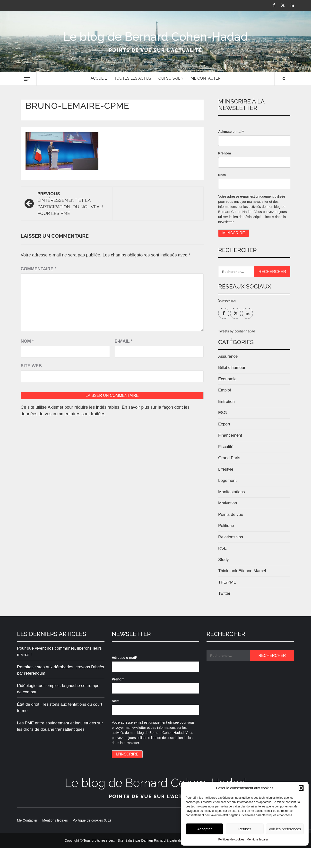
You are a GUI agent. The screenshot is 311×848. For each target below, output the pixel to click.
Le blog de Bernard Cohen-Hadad (155, 36)
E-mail (124, 341)
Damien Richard (153, 840)
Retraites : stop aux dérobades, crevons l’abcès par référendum (60, 670)
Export (224, 424)
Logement (227, 480)
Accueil (99, 78)
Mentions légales (257, 839)
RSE (222, 548)
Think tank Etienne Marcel (242, 570)
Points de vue (230, 514)
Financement (230, 435)
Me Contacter (205, 78)
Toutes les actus (132, 78)
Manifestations (231, 492)
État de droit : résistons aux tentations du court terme (59, 707)
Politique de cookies (231, 839)
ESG (222, 412)
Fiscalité (225, 446)
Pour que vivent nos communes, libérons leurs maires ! (59, 651)
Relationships (230, 537)
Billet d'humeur (231, 367)
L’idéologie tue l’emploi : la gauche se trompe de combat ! (58, 688)
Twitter (224, 593)
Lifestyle (225, 469)
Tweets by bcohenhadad (236, 331)
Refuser (244, 829)
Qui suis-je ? (170, 78)
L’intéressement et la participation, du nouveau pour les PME (72, 203)
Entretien (226, 401)
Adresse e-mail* (231, 132)
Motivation (227, 503)
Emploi (224, 390)
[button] (301, 788)
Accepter (204, 829)
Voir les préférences (285, 829)
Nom (27, 341)
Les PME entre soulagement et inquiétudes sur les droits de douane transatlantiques (60, 726)
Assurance (228, 356)
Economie (227, 379)
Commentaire (38, 268)
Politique (226, 525)
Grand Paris (229, 458)
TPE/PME (227, 582)
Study (223, 559)
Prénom (224, 153)
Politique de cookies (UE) (92, 820)
